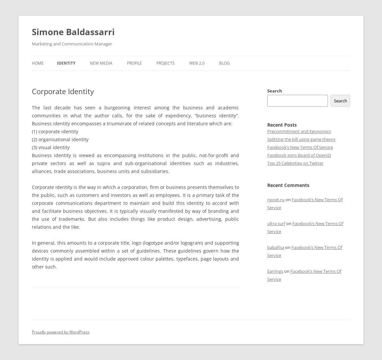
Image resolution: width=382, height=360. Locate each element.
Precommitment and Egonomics (299, 131)
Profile (134, 63)
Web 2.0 (197, 63)
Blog (224, 63)
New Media (101, 63)
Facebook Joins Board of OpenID (299, 155)
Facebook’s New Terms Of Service (300, 147)
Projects (166, 63)
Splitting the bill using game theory (301, 139)
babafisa (275, 247)
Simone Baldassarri (73, 32)
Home (38, 63)
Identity (66, 63)
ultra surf (276, 223)
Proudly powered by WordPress (61, 332)
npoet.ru (276, 200)
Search (274, 91)
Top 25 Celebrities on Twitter (295, 163)
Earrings (275, 271)
